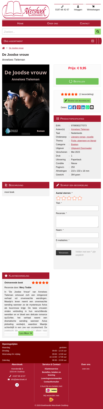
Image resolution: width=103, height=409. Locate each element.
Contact (85, 23)
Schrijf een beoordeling (77, 100)
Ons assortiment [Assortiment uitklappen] (13, 41)
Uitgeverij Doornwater (81, 148)
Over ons (52, 23)
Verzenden (63, 253)
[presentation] (73, 263)
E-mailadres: (62, 240)
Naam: (59, 230)
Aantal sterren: (63, 193)
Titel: (58, 203)
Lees (25, 333)
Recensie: (60, 213)
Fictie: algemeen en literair (83, 141)
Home (20, 23)
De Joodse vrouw (16, 48)
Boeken (74, 144)
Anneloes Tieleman (80, 129)
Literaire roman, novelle (82, 137)
